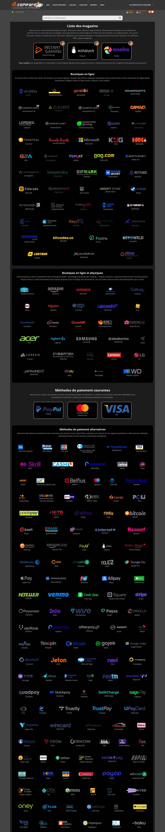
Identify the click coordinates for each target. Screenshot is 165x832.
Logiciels (72, 5)
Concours (83, 5)
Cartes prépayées (59, 5)
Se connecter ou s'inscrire (140, 5)
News (102, 5)
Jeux (48, 5)
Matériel (93, 5)
